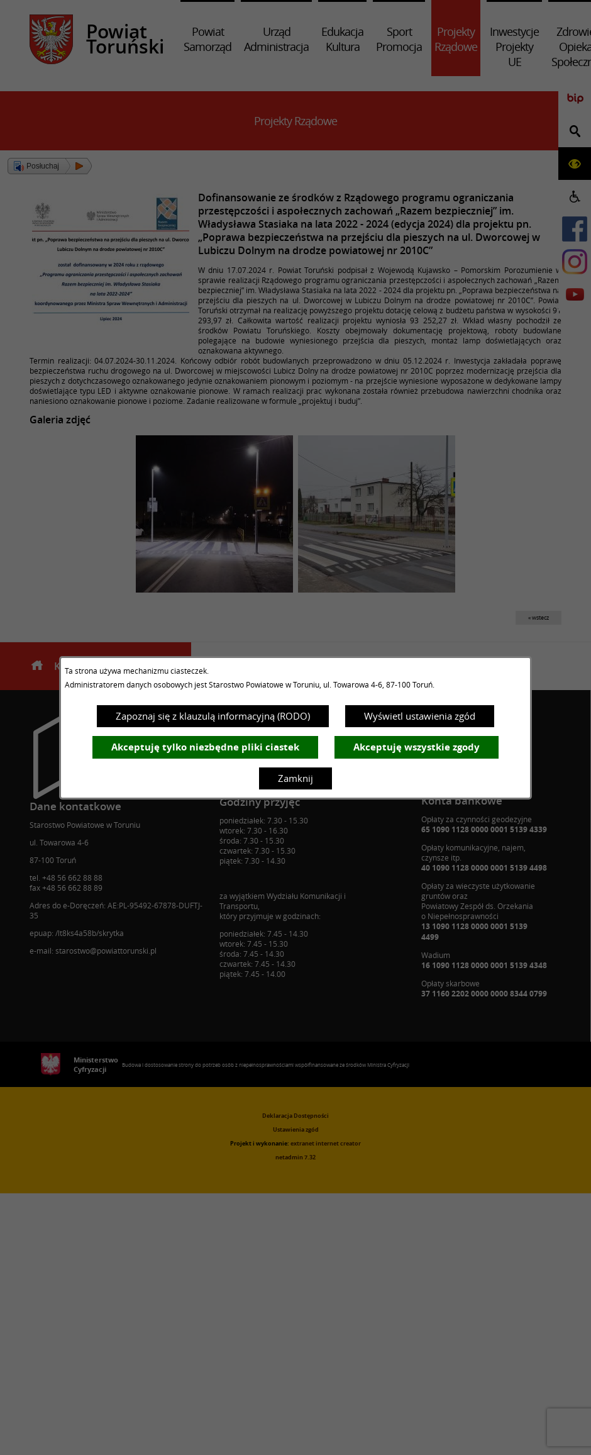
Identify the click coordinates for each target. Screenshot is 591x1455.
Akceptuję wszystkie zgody (416, 747)
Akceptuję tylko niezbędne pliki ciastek (205, 747)
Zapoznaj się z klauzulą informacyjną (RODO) (213, 716)
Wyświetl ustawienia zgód (419, 716)
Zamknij (295, 778)
